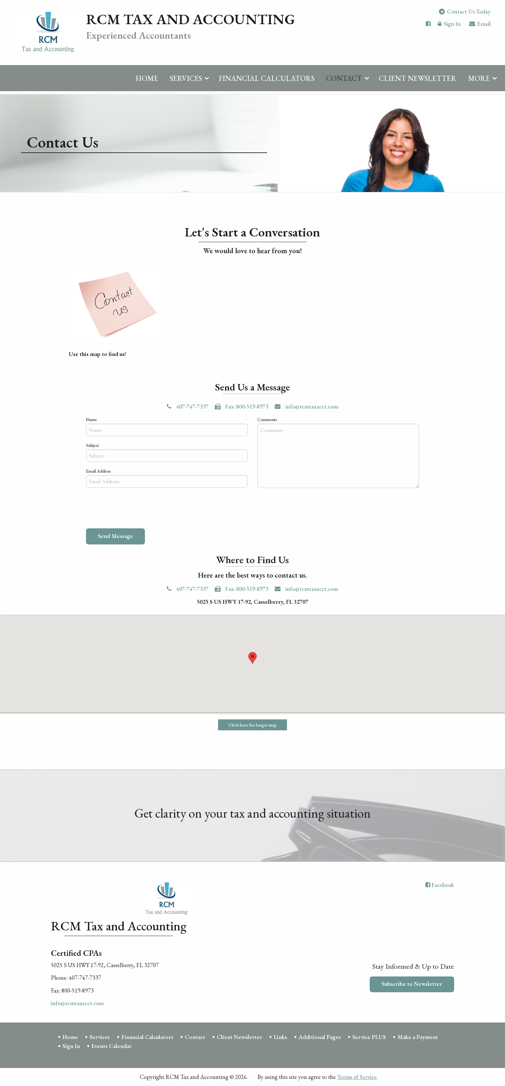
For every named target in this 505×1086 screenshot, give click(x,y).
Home (147, 81)
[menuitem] (146, 79)
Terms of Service (356, 1077)
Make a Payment (417, 1037)
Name (91, 419)
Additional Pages (320, 1037)
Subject (92, 445)
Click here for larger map (252, 725)
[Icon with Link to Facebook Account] (428, 26)
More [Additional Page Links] (479, 81)
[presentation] (135, 509)
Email (480, 27)
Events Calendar (111, 1046)
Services (186, 81)
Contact (344, 81)
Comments (267, 419)
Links (280, 1037)
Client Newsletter (417, 81)
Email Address (98, 471)
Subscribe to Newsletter (412, 984)
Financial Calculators (266, 81)
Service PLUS (369, 1037)
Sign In (449, 27)
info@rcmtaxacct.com (306, 406)
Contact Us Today (465, 14)
